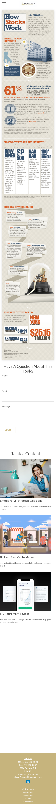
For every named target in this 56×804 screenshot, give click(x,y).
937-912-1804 (31, 762)
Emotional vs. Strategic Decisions (21, 500)
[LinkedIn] (28, 781)
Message (6, 406)
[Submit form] (8, 430)
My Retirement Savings (14, 613)
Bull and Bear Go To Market (17, 557)
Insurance (28, 801)
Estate (28, 798)
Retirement (28, 792)
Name (5, 376)
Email (4, 391)
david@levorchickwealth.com (28, 777)
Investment (28, 795)
